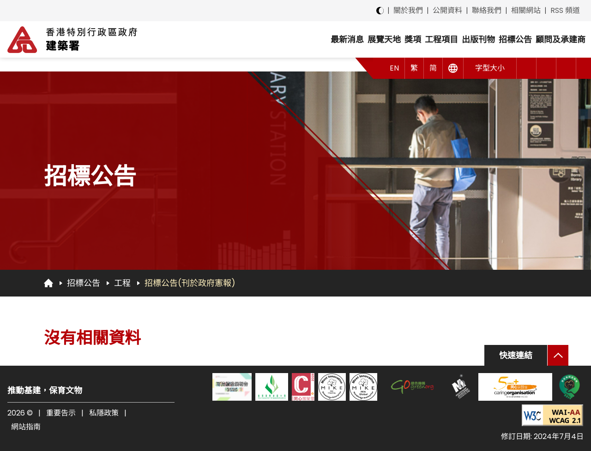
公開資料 (447, 10)
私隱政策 (104, 413)
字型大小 (490, 68)
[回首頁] (48, 282)
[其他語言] (453, 68)
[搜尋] (566, 68)
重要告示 (61, 413)
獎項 (412, 39)
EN (394, 68)
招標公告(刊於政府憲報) (190, 283)
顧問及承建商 (560, 39)
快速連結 (515, 355)
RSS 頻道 (565, 10)
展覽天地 (384, 39)
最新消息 (347, 39)
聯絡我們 (486, 10)
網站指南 (26, 426)
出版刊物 (478, 39)
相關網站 (526, 10)
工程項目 (441, 39)
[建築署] (72, 39)
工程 (122, 283)
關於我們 (408, 10)
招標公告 (515, 39)
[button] (527, 68)
